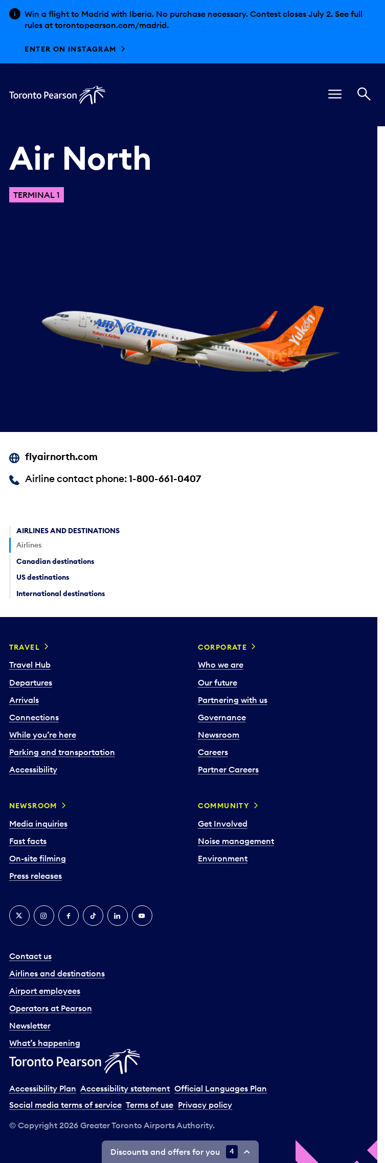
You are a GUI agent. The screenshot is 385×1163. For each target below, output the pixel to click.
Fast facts (28, 841)
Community (224, 805)
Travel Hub (30, 664)
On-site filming (37, 858)
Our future (217, 682)
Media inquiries (38, 823)
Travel (24, 647)
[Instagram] (44, 915)
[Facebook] (68, 915)
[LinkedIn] (117, 915)
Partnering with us (232, 700)
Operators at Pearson (50, 1008)
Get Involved (222, 823)
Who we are (220, 664)
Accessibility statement (125, 1088)
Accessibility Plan (42, 1088)
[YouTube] (142, 915)
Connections (34, 717)
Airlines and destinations (57, 973)
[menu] (335, 95)
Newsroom (218, 734)
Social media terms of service (65, 1105)
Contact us (30, 956)
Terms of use (149, 1105)
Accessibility (33, 769)
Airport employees (44, 991)
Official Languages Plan (220, 1088)
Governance (222, 717)
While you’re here (42, 734)
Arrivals (24, 700)
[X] (19, 915)
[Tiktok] (93, 915)
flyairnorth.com (61, 456)
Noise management (236, 841)
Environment (222, 858)
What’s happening (44, 1043)
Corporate (222, 647)
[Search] (364, 95)
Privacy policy (205, 1105)
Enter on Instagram (70, 49)
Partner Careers (228, 769)
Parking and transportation (62, 752)
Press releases (35, 876)
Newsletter (30, 1025)
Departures (30, 682)
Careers (213, 752)
